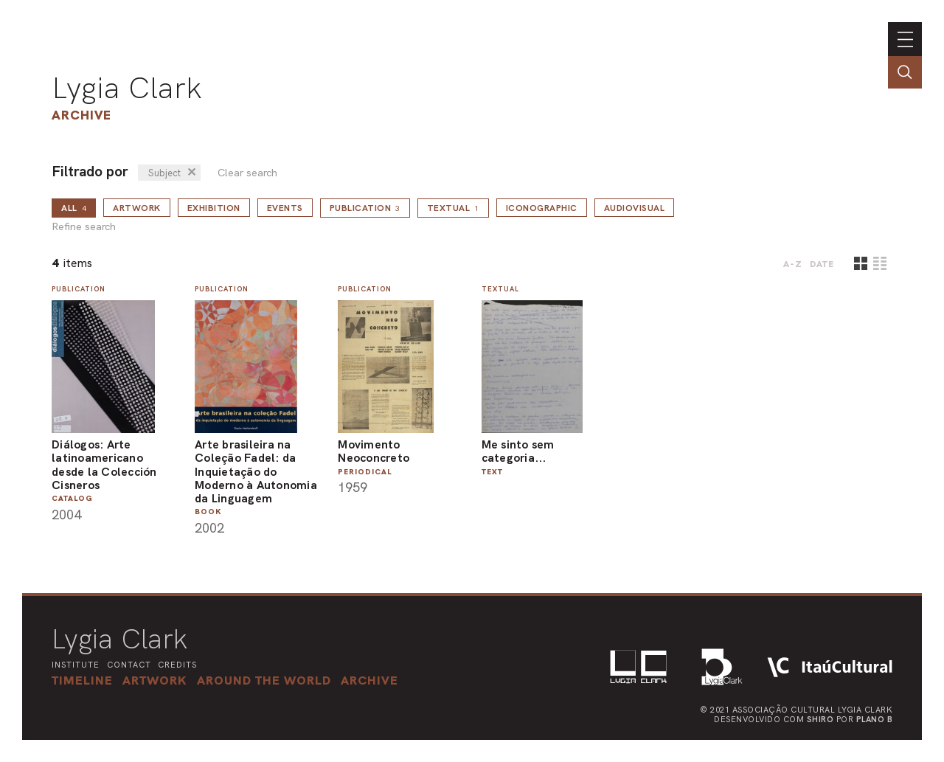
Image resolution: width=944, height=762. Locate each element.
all (73, 208)
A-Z (792, 264)
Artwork (137, 208)
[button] (264, 680)
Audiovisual (634, 208)
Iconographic (541, 208)
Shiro (820, 719)
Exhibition (213, 208)
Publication (365, 208)
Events (285, 208)
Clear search (247, 173)
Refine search (84, 227)
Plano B (874, 719)
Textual (453, 208)
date (822, 264)
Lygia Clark (127, 88)
